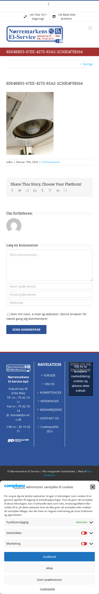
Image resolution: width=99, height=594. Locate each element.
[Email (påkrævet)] (49, 294)
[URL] (49, 303)
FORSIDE (49, 375)
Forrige (88, 64)
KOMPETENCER (49, 392)
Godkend (49, 556)
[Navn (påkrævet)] (49, 286)
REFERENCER (50, 401)
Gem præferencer (49, 579)
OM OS (49, 384)
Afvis (49, 568)
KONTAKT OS (49, 418)
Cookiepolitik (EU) (49, 429)
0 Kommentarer (51, 162)
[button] (93, 487)
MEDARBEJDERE (49, 410)
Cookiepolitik (47, 589)
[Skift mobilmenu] (90, 28)
